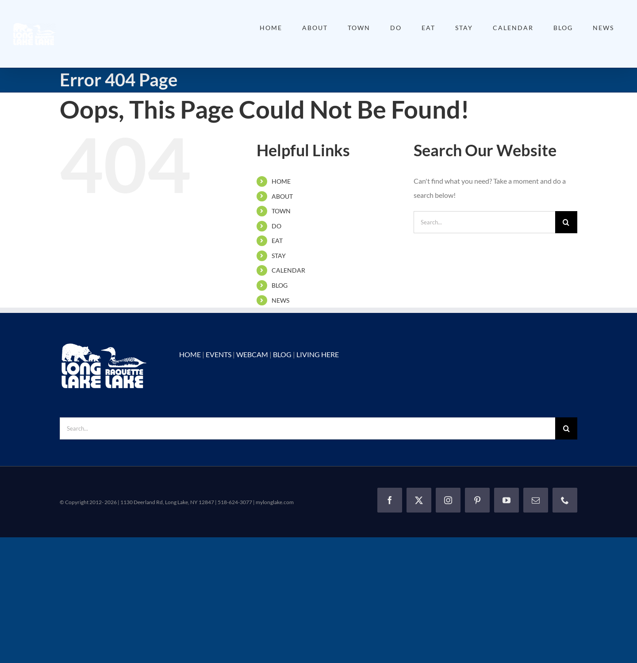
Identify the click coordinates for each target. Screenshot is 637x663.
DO (276, 226)
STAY (279, 255)
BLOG (280, 285)
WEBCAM (252, 354)
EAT (277, 240)
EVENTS (218, 354)
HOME (281, 181)
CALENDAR (288, 270)
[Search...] (484, 222)
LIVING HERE (317, 354)
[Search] (566, 222)
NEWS (280, 300)
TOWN (281, 211)
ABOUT (282, 196)
